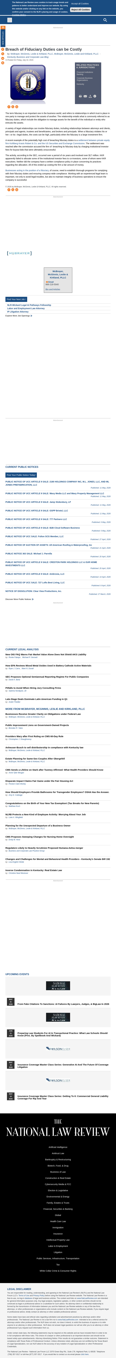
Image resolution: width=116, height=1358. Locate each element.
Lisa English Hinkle (16, 862)
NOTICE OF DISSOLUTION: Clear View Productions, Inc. (33, 591)
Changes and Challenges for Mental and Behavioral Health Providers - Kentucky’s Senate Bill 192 (57, 859)
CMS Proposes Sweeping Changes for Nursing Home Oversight (39, 836)
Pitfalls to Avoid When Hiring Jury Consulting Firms (33, 688)
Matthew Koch (14, 806)
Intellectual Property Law (57, 1240)
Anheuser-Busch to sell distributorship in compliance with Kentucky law (44, 747)
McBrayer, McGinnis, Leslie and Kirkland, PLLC (76, 54)
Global (58, 1215)
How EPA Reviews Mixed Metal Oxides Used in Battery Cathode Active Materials (48, 665)
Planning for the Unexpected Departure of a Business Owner (38, 825)
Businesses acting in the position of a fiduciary (26, 170)
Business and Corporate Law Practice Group (26, 851)
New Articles (3, 38)
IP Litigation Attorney (18, 312)
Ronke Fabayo (14, 657)
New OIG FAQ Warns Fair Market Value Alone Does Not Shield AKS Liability (45, 654)
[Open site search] (105, 20)
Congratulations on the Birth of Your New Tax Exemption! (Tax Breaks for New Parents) (52, 803)
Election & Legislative (58, 1190)
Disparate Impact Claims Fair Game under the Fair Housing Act (39, 781)
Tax (58, 1264)
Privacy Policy (39, 1296)
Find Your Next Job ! (16, 299)
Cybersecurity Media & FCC (58, 1184)
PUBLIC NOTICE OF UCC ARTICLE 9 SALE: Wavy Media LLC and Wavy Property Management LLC (54, 493)
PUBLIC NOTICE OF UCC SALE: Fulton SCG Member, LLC (34, 536)
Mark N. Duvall (28, 668)
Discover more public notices (18, 599)
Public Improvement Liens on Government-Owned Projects (37, 725)
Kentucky (80, 84)
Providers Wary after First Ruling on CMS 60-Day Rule (34, 736)
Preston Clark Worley (17, 784)
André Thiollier (14, 702)
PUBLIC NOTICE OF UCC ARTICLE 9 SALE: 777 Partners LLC (36, 519)
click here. (85, 1354)
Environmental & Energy (58, 1196)
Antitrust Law (58, 1153)
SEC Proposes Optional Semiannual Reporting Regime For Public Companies (47, 676)
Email (51, 282)
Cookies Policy (19, 15)
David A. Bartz (14, 680)
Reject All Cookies (80, 9)
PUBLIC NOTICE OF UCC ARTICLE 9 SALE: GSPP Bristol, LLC (36, 510)
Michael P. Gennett (29, 657)
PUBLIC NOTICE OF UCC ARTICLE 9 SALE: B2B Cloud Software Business (42, 528)
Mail (86, 96)
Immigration (57, 1227)
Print (81, 96)
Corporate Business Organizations (84, 79)
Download (90, 96)
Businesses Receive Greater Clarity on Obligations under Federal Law (43, 714)
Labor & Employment (58, 1246)
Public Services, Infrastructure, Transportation (58, 1258)
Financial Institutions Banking (85, 73)
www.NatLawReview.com (87, 1298)
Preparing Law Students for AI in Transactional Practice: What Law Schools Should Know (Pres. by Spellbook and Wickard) (63, 1034)
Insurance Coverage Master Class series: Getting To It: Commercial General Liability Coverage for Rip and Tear (63, 1097)
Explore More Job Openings (17, 316)
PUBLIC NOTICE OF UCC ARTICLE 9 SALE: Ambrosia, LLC (34, 574)
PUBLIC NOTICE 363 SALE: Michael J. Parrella (28, 553)
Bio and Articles (53, 289)
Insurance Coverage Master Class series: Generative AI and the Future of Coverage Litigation (63, 1065)
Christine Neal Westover (18, 873)
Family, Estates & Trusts (58, 1203)
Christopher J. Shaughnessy (20, 739)
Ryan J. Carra (14, 668)
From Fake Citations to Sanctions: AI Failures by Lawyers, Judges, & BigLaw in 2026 (63, 1004)
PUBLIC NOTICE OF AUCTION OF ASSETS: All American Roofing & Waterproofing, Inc (48, 545)
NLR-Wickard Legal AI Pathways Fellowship (29, 305)
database (28, 1298)
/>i (95, 96)
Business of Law (58, 1172)
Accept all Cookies (80, 3)
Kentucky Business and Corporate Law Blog (27, 57)
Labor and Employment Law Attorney (26, 308)
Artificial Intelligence (58, 1147)
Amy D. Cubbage (15, 795)
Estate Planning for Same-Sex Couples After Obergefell (35, 758)
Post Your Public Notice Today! (21, 475)
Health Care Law (58, 1221)
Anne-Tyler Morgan (16, 773)
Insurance (58, 1234)
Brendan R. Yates (16, 728)
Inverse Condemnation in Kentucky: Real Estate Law (33, 870)
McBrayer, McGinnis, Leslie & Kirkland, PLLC (32, 54)
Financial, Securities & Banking (58, 1209)
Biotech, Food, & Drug (58, 1166)
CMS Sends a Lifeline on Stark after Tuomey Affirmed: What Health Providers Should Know (54, 770)
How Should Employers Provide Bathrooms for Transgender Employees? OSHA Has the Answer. (57, 792)
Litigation (58, 1252)
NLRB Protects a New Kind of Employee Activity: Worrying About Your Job (45, 814)
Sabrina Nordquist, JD (17, 691)
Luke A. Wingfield (16, 817)
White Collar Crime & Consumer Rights (58, 1271)
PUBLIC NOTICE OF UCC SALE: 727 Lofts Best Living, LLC (35, 582)
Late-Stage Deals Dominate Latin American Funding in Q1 (36, 699)
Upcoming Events (17, 974)
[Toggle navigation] (9, 20)
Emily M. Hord (14, 840)
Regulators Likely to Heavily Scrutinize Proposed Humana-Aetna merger (44, 848)
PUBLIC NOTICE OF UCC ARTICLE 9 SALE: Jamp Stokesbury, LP (38, 502)
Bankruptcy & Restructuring (58, 1159)
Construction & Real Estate (58, 1178)
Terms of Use (24, 1296)
